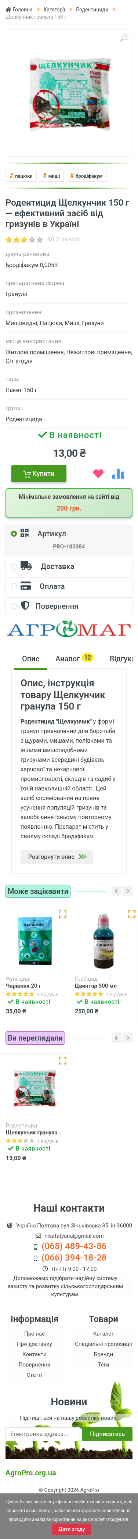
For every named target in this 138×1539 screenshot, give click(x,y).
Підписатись (107, 1470)
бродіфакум (86, 175)
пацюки (21, 175)
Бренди (103, 1391)
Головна (19, 10)
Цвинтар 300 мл (96, 985)
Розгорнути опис (59, 856)
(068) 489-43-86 (73, 1283)
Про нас (34, 1370)
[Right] (127, 891)
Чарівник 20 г (23, 985)
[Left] (116, 891)
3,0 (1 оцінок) (63, 239)
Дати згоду (71, 1529)
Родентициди (92, 10)
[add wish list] (98, 473)
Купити (38, 474)
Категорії (54, 10)
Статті (35, 1411)
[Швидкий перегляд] (62, 914)
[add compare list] (118, 473)
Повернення (34, 1401)
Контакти (34, 1391)
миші (51, 175)
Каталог (103, 1370)
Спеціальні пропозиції (103, 1381)
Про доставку (34, 1381)
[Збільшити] (124, 37)
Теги (103, 1401)
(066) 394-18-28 (73, 1294)
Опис (30, 658)
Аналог (74, 658)
